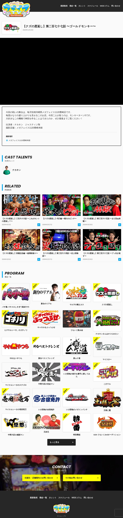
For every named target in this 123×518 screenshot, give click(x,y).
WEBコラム (104, 6)
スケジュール (92, 6)
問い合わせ (115, 6)
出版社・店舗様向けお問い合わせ (39, 478)
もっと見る (54, 442)
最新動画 (64, 6)
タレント (82, 6)
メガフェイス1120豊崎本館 (19, 140)
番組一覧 (73, 6)
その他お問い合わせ (73, 478)
